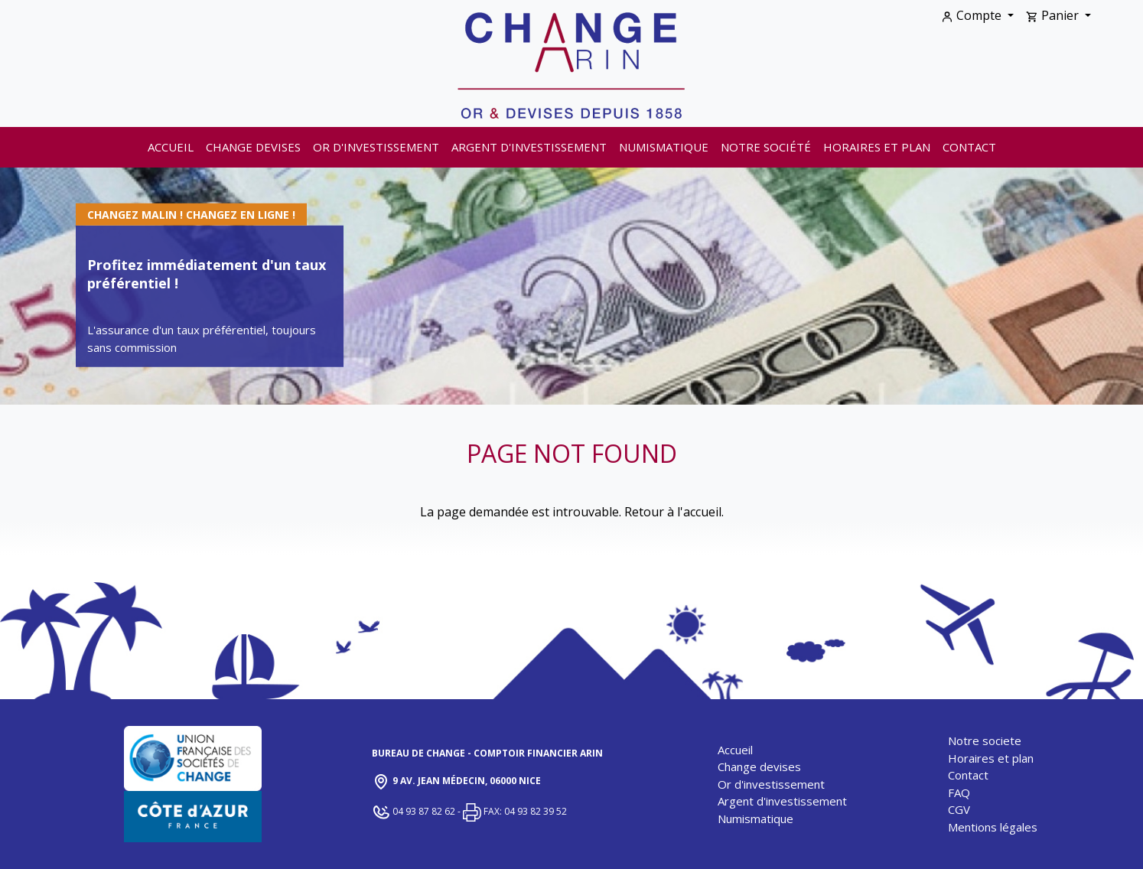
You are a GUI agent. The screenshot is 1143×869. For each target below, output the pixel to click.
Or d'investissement (376, 147)
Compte (973, 15)
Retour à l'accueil (672, 511)
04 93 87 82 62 (415, 811)
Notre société (766, 147)
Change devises (253, 147)
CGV (959, 809)
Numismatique (663, 147)
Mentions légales (992, 827)
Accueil (171, 147)
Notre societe (984, 740)
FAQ (959, 792)
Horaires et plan (876, 147)
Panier (1054, 15)
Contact (969, 147)
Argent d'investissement (529, 147)
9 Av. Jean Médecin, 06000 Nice (456, 782)
